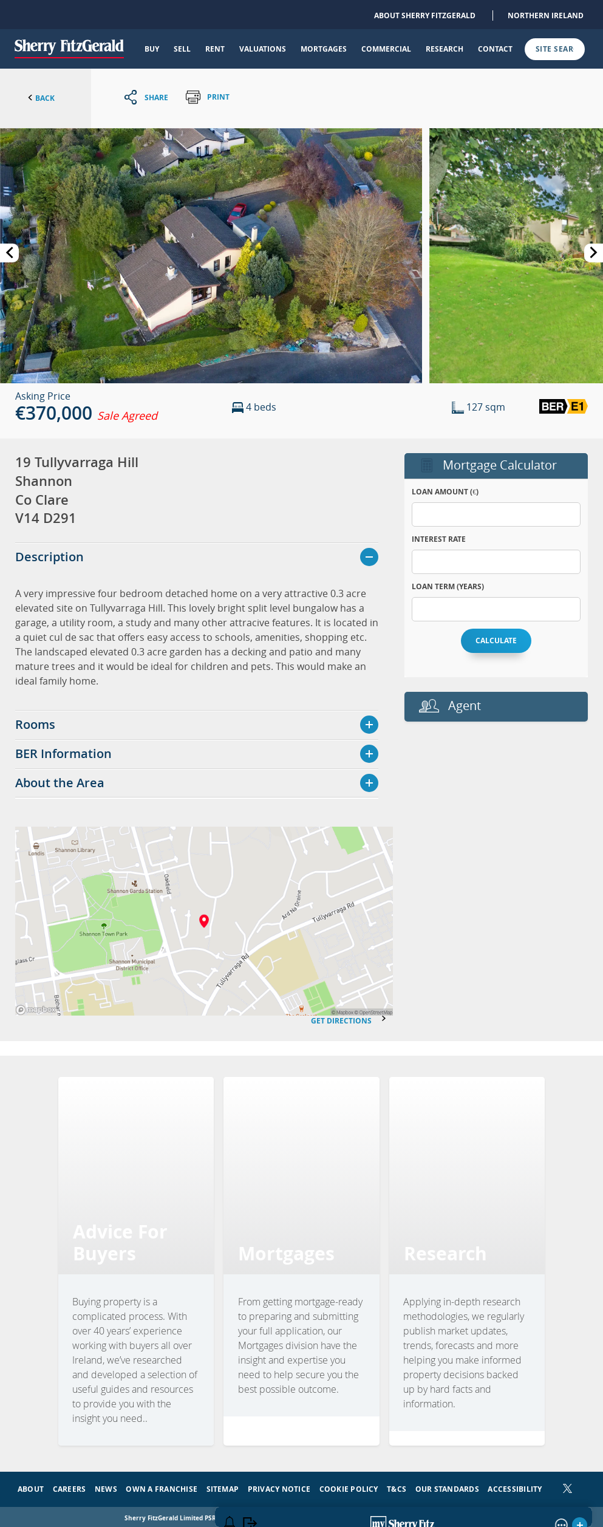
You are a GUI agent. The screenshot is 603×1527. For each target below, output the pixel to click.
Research (444, 49)
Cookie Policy (348, 1485)
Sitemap (222, 1485)
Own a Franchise (161, 1485)
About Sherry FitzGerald (424, 15)
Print (208, 97)
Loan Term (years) (448, 586)
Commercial (386, 49)
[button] (211, 254)
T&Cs (396, 1485)
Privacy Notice (279, 1485)
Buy (152, 49)
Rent (215, 49)
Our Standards (447, 1485)
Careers (69, 1485)
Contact (495, 49)
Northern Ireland (546, 15)
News (106, 1485)
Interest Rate (439, 539)
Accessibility (515, 1485)
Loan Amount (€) (445, 492)
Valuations (262, 49)
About (31, 1485)
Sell (182, 49)
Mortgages (324, 49)
